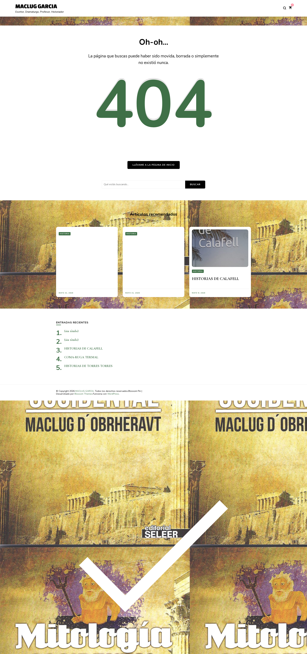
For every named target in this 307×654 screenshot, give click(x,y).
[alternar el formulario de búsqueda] (284, 8)
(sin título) (71, 331)
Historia (64, 234)
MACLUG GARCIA (36, 6)
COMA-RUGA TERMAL (81, 357)
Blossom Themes (83, 393)
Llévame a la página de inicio (154, 164)
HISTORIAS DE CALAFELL (215, 278)
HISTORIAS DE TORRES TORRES (99, 366)
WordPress (113, 393)
